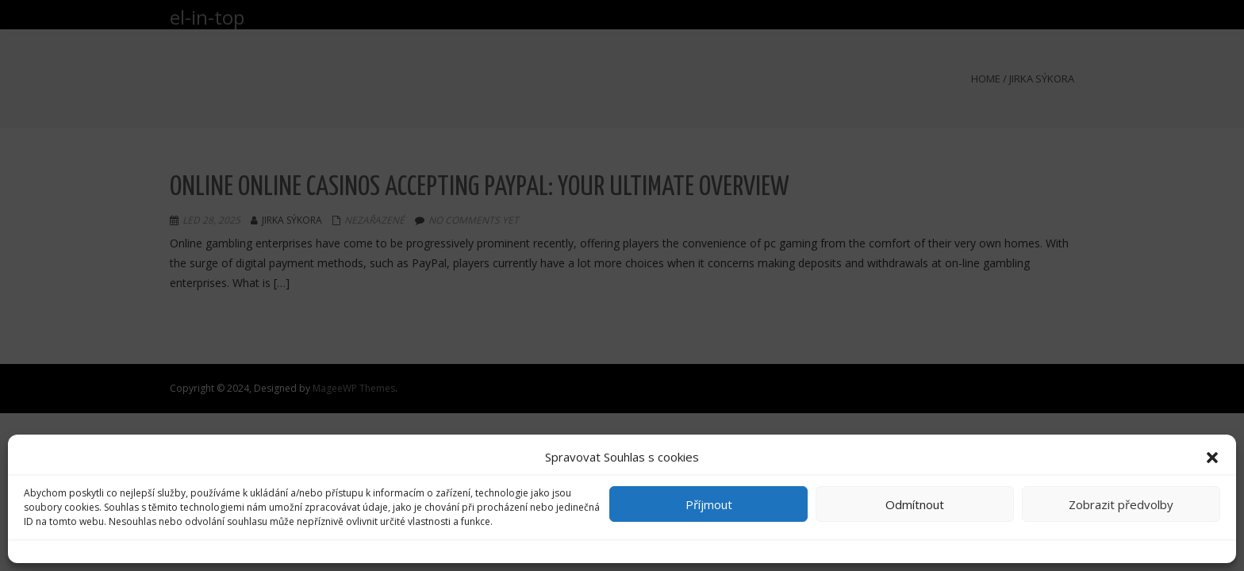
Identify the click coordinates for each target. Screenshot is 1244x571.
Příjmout (708, 504)
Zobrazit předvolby (1121, 504)
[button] (1212, 458)
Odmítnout (914, 504)
